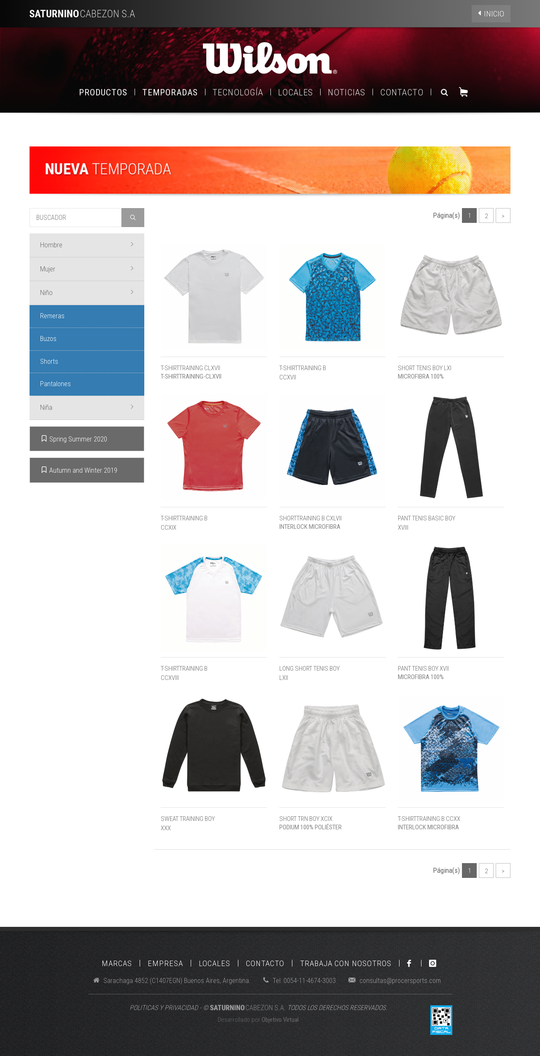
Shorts (49, 361)
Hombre (87, 244)
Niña (87, 407)
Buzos (48, 339)
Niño (87, 292)
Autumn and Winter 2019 (78, 469)
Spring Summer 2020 (73, 438)
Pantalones (55, 384)
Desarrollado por (258, 1020)
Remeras (52, 316)
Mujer (87, 268)
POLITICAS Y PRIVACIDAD (164, 1008)
